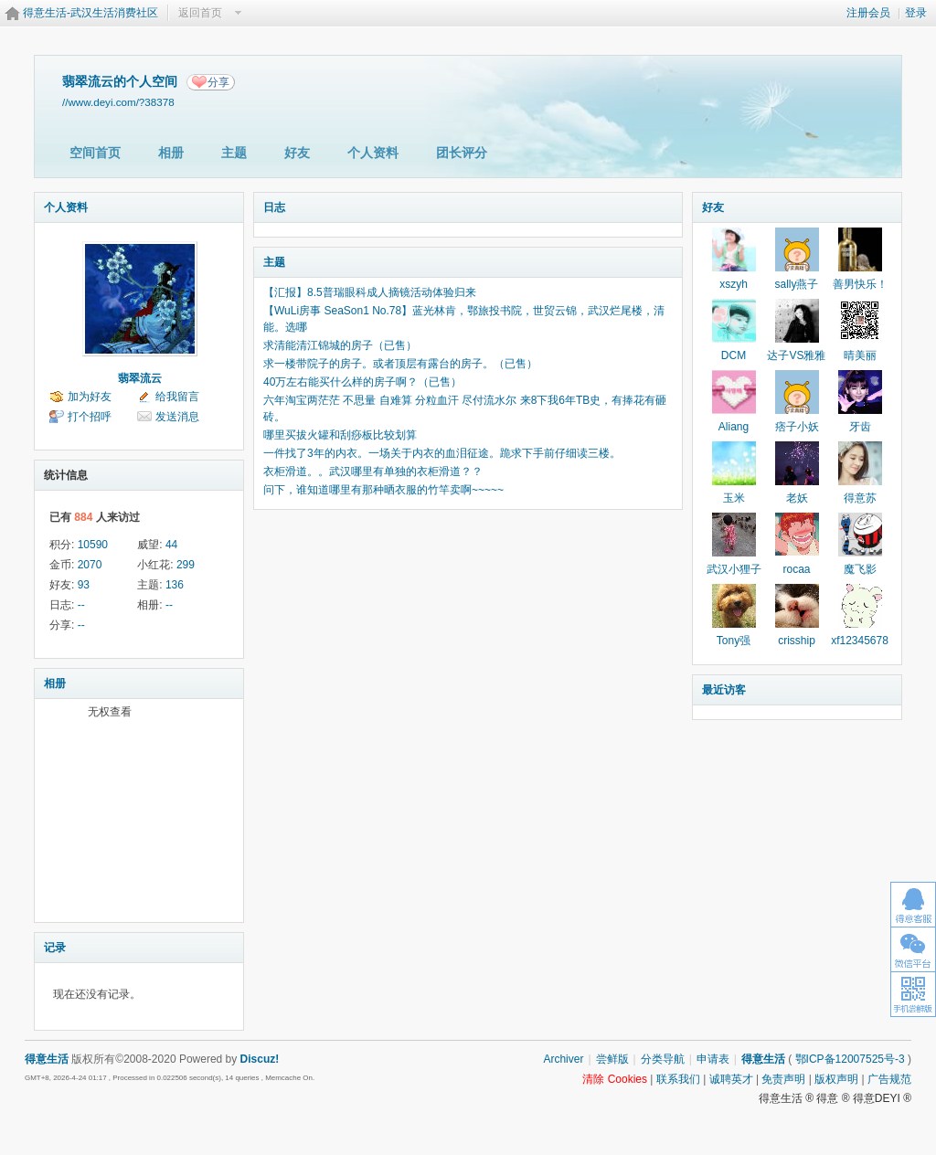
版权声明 (836, 1079)
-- (81, 605)
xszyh (733, 284)
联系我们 (678, 1079)
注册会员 (868, 12)
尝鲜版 (612, 1059)
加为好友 (90, 396)
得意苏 (860, 498)
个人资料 (373, 152)
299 (185, 564)
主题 (234, 152)
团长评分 (461, 152)
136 (174, 584)
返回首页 (200, 12)
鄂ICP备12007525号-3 (850, 1059)
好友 (297, 152)
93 (84, 584)
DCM (733, 355)
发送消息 (177, 416)
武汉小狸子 (734, 569)
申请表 (713, 1059)
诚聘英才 (731, 1079)
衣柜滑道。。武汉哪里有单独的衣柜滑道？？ (373, 471)
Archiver (563, 1059)
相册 (171, 152)
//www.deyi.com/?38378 (118, 102)
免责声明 (783, 1079)
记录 (55, 947)
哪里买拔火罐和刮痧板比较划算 (340, 435)
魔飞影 (860, 569)
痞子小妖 (797, 426)
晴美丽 (860, 355)
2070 (90, 564)
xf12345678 (859, 640)
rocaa (796, 569)
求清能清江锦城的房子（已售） (340, 345)
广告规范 (889, 1079)
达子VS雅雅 (796, 355)
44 (171, 544)
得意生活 (763, 1059)
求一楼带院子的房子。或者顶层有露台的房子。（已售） (400, 363)
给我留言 (177, 396)
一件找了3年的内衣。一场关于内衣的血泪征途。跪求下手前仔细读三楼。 (442, 453)
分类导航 (663, 1059)
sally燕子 (796, 284)
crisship (796, 640)
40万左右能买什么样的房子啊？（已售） (362, 382)
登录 (916, 12)
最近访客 (724, 689)
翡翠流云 (140, 378)
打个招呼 (90, 416)
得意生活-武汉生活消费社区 (90, 12)
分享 (218, 82)
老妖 (797, 498)
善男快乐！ (860, 284)
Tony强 (733, 640)
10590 (93, 544)
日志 (274, 207)
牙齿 (860, 426)
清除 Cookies (614, 1079)
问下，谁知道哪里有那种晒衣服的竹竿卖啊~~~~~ (383, 489)
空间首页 (95, 152)
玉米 (734, 498)
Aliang (733, 426)
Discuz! (260, 1059)
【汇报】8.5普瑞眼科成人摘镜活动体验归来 (369, 292)
